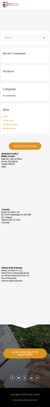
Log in (5, 116)
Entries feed (8, 120)
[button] (25, 353)
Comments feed (10, 124)
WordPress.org (9, 128)
